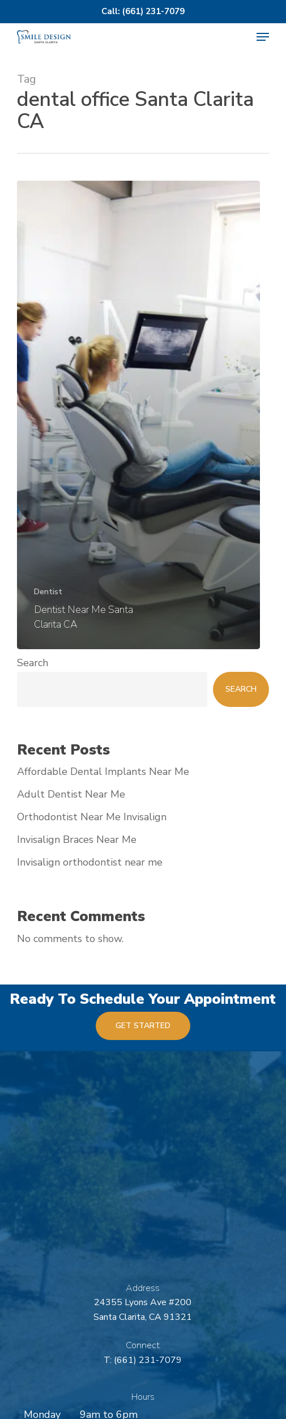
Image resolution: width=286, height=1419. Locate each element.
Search (32, 663)
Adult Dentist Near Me (71, 794)
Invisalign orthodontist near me (90, 862)
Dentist (48, 591)
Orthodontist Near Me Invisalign (92, 817)
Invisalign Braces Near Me (76, 839)
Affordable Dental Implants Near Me (103, 771)
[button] (263, 36)
